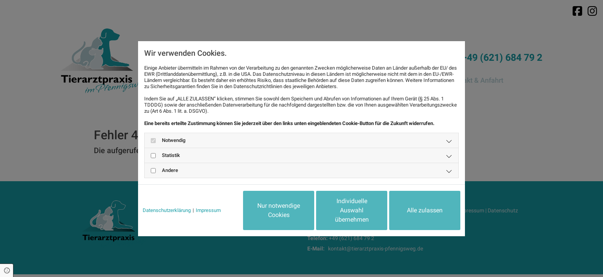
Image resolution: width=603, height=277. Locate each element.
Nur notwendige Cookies (278, 210)
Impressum (208, 210)
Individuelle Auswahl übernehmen (352, 210)
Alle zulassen (425, 210)
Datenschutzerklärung (167, 210)
